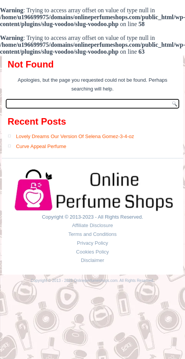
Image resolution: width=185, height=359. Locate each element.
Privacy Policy (92, 243)
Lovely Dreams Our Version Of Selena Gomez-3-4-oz (75, 136)
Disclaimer (92, 260)
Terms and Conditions (92, 234)
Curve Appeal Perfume (41, 146)
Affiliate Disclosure (92, 225)
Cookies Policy (92, 252)
